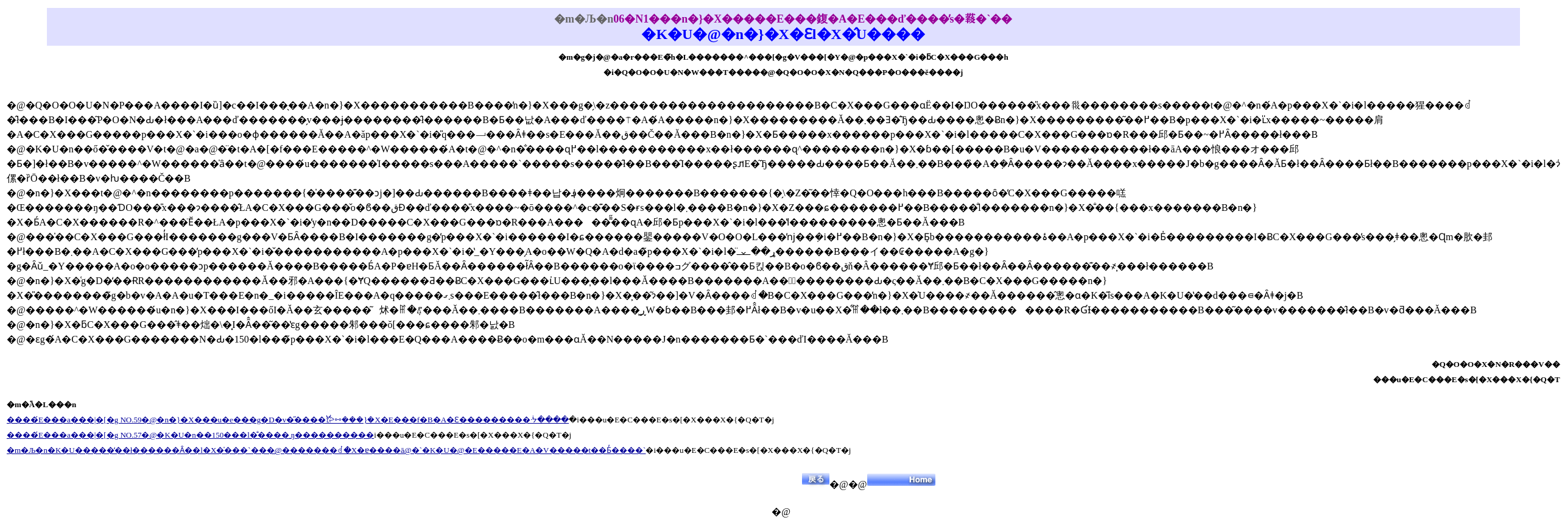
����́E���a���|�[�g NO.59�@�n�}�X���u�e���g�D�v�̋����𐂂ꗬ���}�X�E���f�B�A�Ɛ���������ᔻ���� (288, 419)
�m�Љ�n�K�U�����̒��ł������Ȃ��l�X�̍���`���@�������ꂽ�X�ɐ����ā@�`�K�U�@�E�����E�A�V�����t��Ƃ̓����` (326, 450)
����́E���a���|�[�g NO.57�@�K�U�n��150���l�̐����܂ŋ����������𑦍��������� (190, 434)
